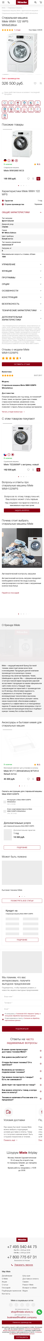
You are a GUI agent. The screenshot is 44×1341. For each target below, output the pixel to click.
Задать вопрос (22, 510)
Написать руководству (22, 1322)
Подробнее (22, 838)
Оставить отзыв (22, 364)
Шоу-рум (26, 1276)
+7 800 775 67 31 (22, 1257)
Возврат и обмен (30, 1288)
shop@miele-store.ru (22, 1312)
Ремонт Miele (28, 1285)
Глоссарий (6, 1288)
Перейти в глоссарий (10, 593)
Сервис (26, 1282)
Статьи (5, 1285)
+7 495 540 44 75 (22, 1246)
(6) (39, 164)
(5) (39, 756)
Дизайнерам (7, 1276)
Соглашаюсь (22, 1337)
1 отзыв (17, 30)
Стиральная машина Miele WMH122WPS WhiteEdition (19, 386)
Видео (25, 1291)
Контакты (6, 1294)
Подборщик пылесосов (11, 1291)
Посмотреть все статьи (22, 892)
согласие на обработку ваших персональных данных (21, 1329)
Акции (4, 1282)
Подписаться (22, 1020)
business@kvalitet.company (22, 1317)
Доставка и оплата (30, 1279)
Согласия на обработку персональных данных (25, 1333)
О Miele (5, 1279)
